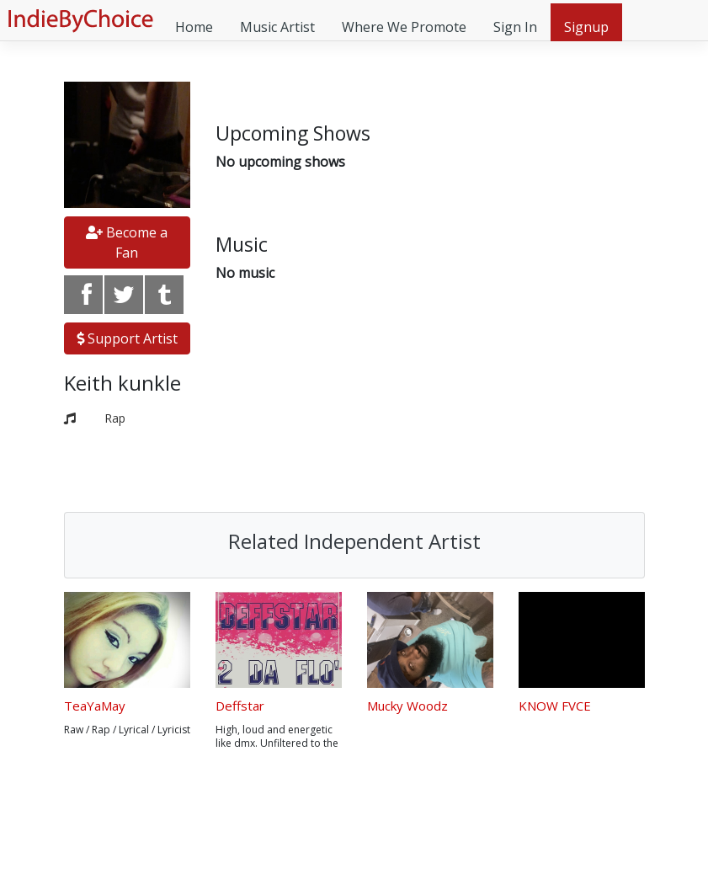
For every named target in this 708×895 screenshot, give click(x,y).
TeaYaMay (94, 705)
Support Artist (127, 338)
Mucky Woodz (407, 705)
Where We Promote (404, 27)
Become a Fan (127, 242)
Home (194, 27)
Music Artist (277, 27)
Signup (586, 27)
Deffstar (240, 705)
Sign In (515, 27)
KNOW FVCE (555, 705)
